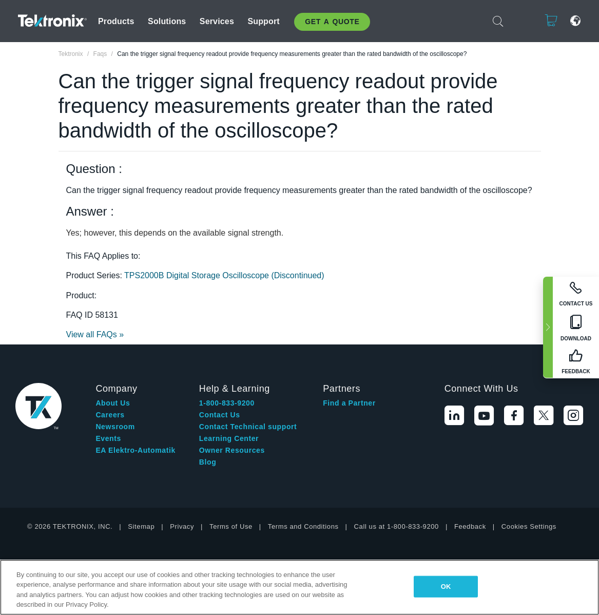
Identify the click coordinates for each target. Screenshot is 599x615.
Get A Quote (332, 21)
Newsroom (114, 426)
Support (263, 21)
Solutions (167, 21)
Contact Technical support (248, 426)
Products (116, 21)
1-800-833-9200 (227, 403)
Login (519, 20)
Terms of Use (231, 526)
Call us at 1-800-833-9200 (396, 526)
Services (217, 21)
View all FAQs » (95, 334)
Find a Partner (349, 403)
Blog (208, 462)
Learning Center (229, 438)
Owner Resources (232, 450)
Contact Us (219, 415)
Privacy (182, 526)
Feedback (470, 526)
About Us (112, 403)
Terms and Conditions (303, 526)
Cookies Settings (528, 526)
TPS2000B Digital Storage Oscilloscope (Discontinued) (224, 275)
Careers (109, 415)
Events (108, 438)
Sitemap (141, 526)
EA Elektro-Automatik (135, 450)
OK (446, 586)
